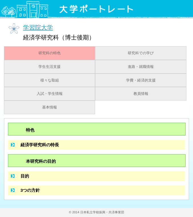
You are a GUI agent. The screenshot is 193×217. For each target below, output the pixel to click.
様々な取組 (49, 80)
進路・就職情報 (141, 67)
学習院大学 (38, 27)
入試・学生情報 (50, 94)
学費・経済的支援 (141, 80)
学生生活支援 (49, 67)
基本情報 (49, 107)
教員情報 (141, 94)
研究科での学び (141, 53)
